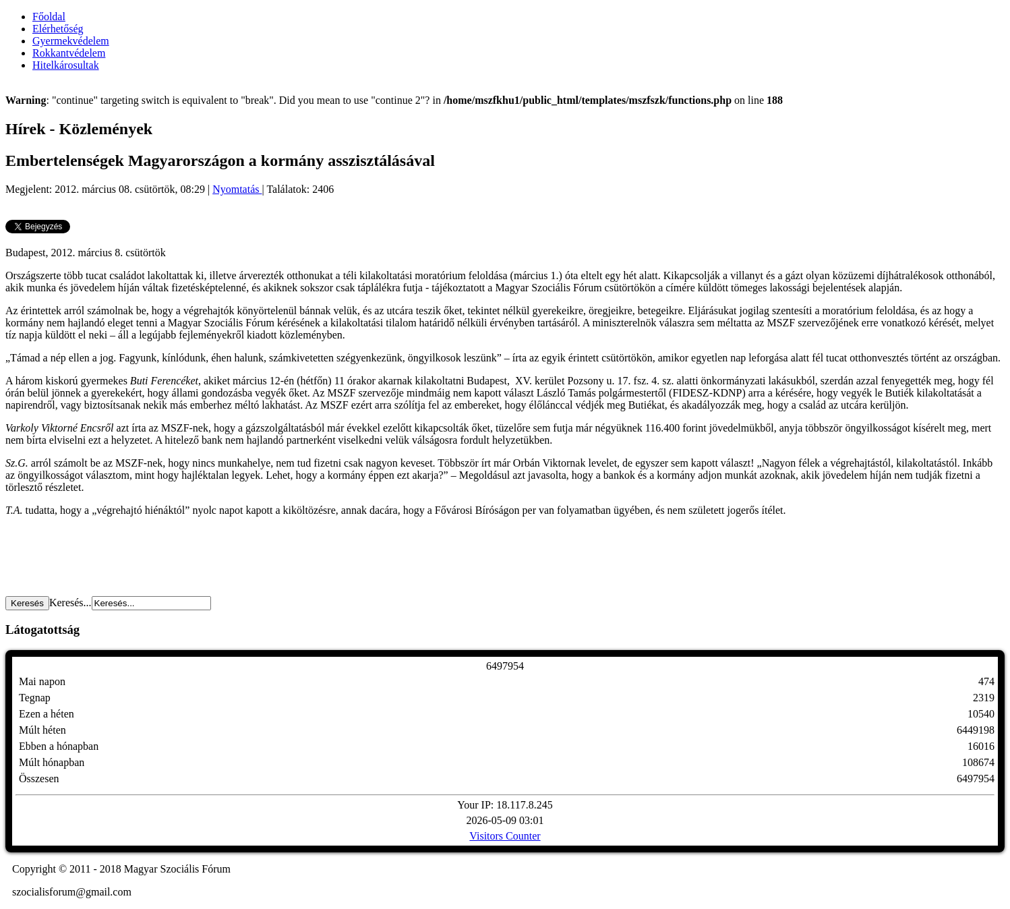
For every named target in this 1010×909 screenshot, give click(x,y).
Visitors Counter (504, 836)
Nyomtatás (237, 189)
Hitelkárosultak (65, 65)
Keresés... (70, 602)
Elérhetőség (58, 28)
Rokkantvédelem (68, 53)
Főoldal (48, 16)
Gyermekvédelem (70, 41)
